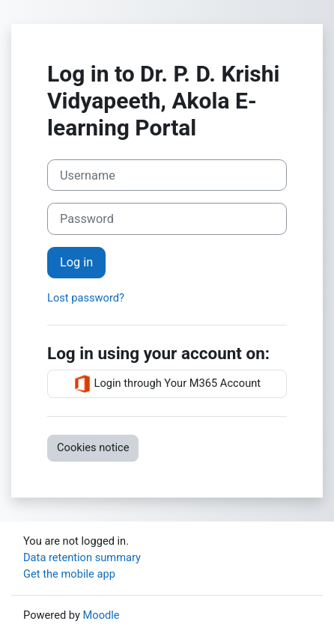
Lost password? (85, 298)
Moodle (101, 615)
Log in (76, 262)
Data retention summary (82, 557)
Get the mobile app (69, 574)
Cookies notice (93, 447)
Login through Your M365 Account (167, 384)
